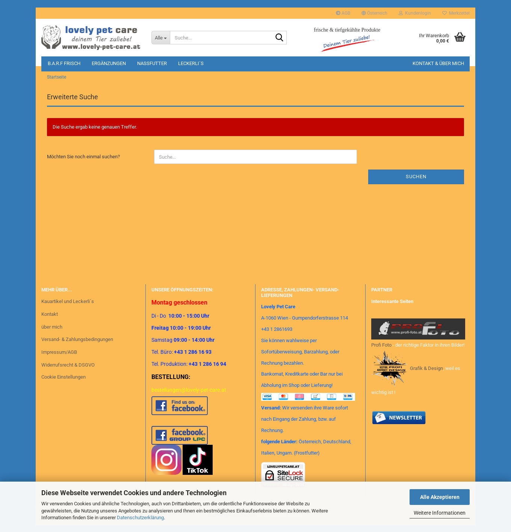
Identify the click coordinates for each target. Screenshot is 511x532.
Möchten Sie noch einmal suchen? (83, 162)
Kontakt (49, 319)
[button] (374, 13)
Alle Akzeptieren (440, 497)
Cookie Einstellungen (63, 382)
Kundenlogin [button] (415, 13)
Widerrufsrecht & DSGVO (68, 370)
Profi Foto (381, 350)
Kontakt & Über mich (438, 63)
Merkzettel (456, 13)
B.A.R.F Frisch (64, 63)
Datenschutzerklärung (140, 517)
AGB (343, 13)
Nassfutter (152, 63)
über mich (51, 332)
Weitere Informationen (440, 513)
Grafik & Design (426, 373)
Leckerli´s (191, 63)
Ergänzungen (109, 63)
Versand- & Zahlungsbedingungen (77, 344)
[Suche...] (160, 37)
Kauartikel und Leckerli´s (67, 306)
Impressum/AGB (59, 357)
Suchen (416, 182)
